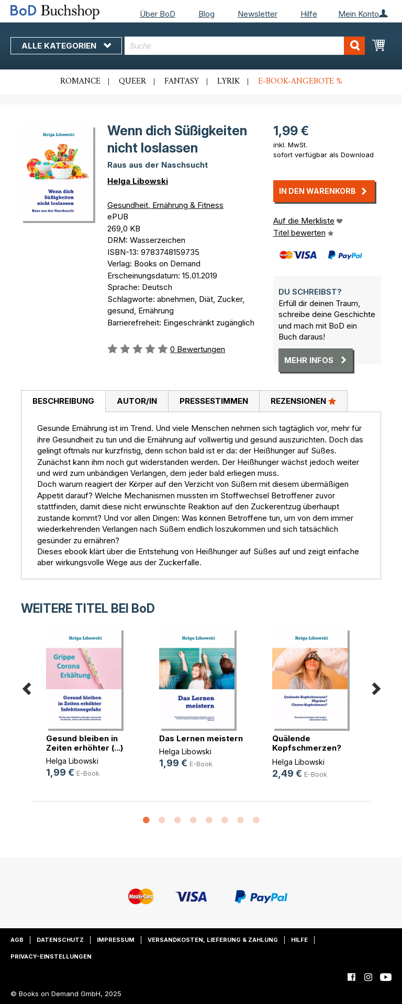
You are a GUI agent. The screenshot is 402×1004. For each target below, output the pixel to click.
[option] (87, 711)
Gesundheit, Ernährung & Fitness (165, 205)
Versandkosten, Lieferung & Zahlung (213, 939)
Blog (206, 14)
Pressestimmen (214, 401)
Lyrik (228, 81)
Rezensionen (303, 400)
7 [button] (240, 820)
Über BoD (157, 14)
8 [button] (256, 820)
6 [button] (224, 820)
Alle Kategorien (66, 46)
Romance (80, 81)
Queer (132, 81)
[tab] (63, 401)
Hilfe (308, 14)
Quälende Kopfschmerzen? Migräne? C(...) (306, 747)
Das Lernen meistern (201, 738)
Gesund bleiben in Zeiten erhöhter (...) (84, 743)
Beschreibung (63, 401)
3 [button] (177, 820)
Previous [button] (26, 687)
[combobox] (245, 46)
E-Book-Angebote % (300, 81)
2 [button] (162, 820)
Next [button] (376, 687)
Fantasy (181, 81)
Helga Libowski (137, 181)
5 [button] (209, 820)
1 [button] (146, 820)
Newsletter (257, 14)
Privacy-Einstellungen (51, 956)
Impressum (116, 939)
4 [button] (193, 820)
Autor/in (137, 401)
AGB (17, 939)
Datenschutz (60, 939)
